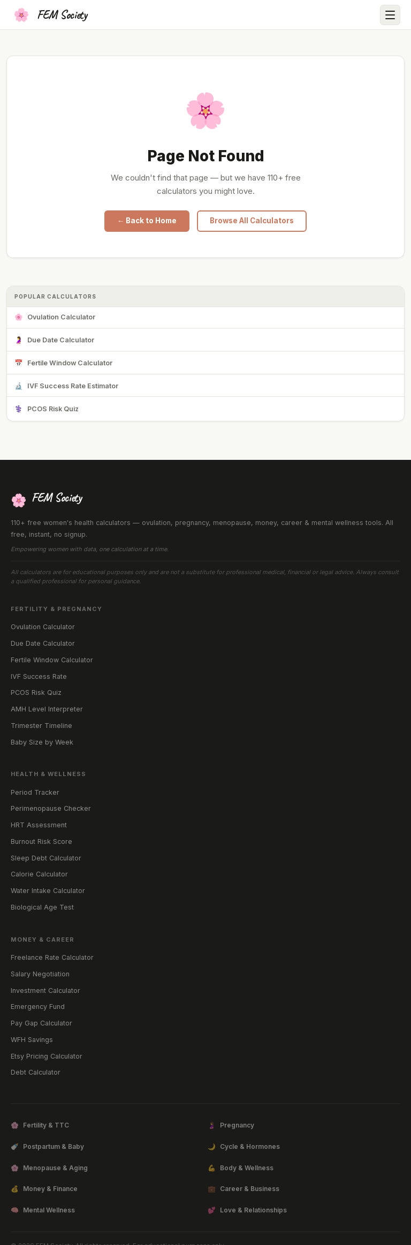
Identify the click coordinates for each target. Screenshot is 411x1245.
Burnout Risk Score (41, 841)
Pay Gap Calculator (41, 1023)
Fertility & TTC (40, 1125)
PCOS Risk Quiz (46, 409)
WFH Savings (32, 1040)
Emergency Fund (38, 1007)
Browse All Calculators (252, 220)
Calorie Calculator (39, 874)
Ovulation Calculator (54, 317)
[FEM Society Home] (49, 15)
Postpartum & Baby (47, 1146)
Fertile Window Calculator (63, 363)
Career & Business (243, 1189)
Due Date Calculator (54, 340)
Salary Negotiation (40, 974)
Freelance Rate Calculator (52, 957)
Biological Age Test (42, 907)
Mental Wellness (43, 1210)
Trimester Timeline (41, 726)
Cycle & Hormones (244, 1146)
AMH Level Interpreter (47, 709)
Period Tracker (35, 792)
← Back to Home (147, 220)
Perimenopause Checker (51, 808)
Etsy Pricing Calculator (46, 1056)
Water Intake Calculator (48, 891)
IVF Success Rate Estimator (66, 386)
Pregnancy (231, 1125)
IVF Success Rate (39, 676)
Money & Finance (44, 1189)
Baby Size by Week (42, 742)
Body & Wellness (240, 1168)
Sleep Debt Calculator (46, 858)
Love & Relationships (247, 1210)
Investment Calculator (45, 990)
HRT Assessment (39, 825)
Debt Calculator (35, 1072)
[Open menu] (390, 15)
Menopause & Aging (49, 1168)
